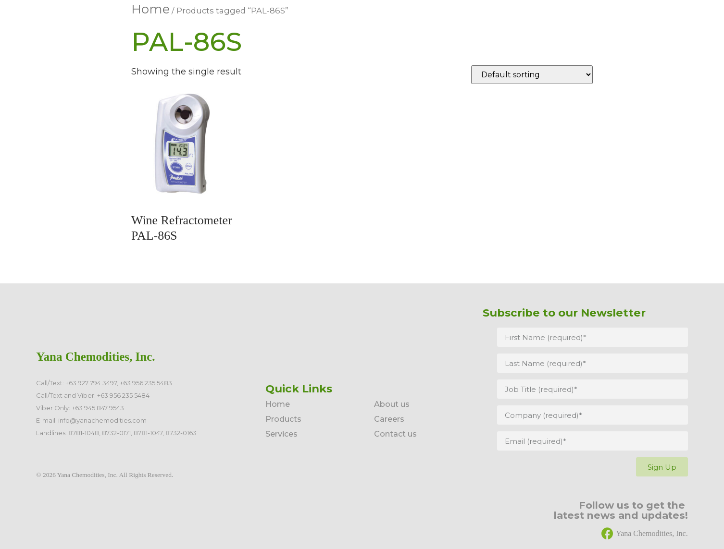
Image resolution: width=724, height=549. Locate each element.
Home (150, 9)
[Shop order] (532, 74)
